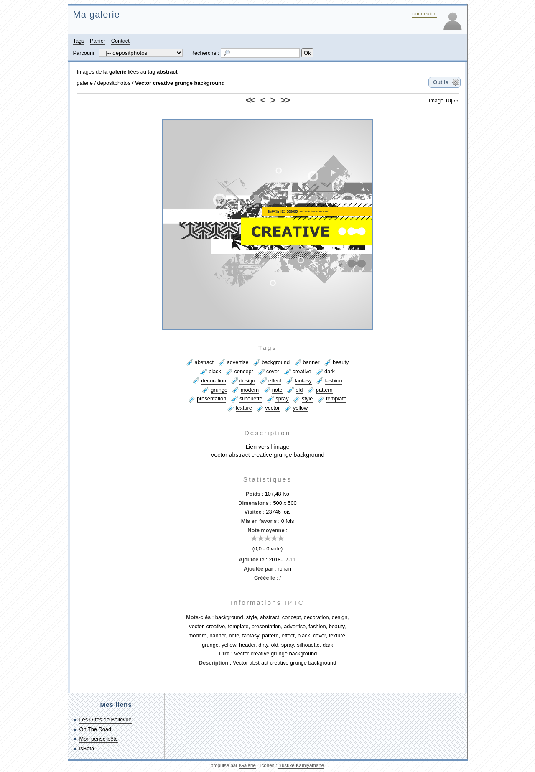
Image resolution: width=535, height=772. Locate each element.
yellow (300, 408)
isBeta (86, 748)
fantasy (303, 380)
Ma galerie (96, 14)
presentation (211, 398)
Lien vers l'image (267, 446)
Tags (78, 41)
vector (272, 408)
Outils (440, 82)
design (247, 380)
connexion (424, 13)
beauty (341, 362)
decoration (213, 380)
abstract (167, 72)
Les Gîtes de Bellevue (105, 719)
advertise (238, 362)
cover (272, 371)
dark (329, 371)
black (215, 371)
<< (250, 100)
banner (311, 362)
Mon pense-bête (98, 739)
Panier (97, 41)
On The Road (95, 729)
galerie (85, 83)
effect (274, 380)
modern (250, 390)
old (299, 390)
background (276, 362)
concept (243, 371)
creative (302, 371)
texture (244, 408)
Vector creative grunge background (180, 83)
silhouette (250, 398)
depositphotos (114, 83)
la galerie (115, 72)
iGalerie (247, 765)
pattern (324, 390)
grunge (219, 390)
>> (284, 100)
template (336, 398)
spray (281, 398)
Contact (120, 41)
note (277, 390)
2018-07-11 (282, 559)
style (307, 398)
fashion (333, 380)
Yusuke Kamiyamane (301, 765)
